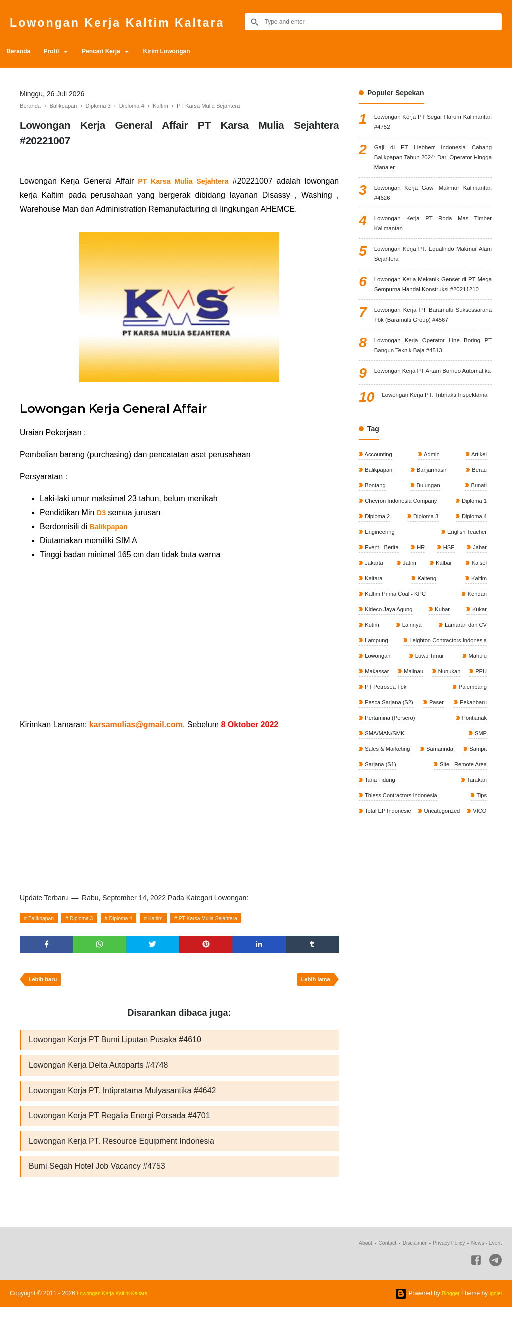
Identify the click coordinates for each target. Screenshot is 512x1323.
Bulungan (428, 571)
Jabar (478, 638)
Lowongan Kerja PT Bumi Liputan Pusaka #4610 (115, 1046)
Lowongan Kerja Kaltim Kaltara (142, 21)
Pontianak (378, 839)
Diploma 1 (472, 588)
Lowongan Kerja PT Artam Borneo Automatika (433, 440)
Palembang (471, 789)
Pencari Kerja (119, 51)
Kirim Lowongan (193, 51)
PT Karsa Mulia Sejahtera (238, 918)
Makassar (377, 772)
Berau (478, 555)
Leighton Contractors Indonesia (444, 739)
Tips (370, 923)
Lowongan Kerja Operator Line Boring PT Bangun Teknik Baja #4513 (433, 405)
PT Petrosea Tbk (416, 789)
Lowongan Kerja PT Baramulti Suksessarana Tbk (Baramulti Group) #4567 (433, 364)
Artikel (478, 538)
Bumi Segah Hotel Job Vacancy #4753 (97, 1181)
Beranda (22, 51)
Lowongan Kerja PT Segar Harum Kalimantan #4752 (433, 124)
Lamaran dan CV (463, 722)
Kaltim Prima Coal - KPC (397, 689)
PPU (371, 789)
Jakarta (374, 655)
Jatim (410, 655)
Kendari (475, 689)
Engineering (380, 622)
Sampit (374, 873)
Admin (431, 538)
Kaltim (176, 918)
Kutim (372, 722)
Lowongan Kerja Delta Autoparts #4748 (98, 1073)
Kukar (478, 705)
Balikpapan (45, 918)
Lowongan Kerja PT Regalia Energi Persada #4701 (119, 1127)
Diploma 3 (91, 918)
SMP (479, 839)
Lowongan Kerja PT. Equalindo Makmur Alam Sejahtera (433, 276)
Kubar (443, 705)
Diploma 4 (136, 918)
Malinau (426, 772)
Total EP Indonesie (461, 923)
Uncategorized (384, 940)
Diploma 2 (378, 605)
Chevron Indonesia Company (403, 588)
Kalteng (427, 672)
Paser (478, 806)
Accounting (379, 538)
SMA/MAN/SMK (432, 839)
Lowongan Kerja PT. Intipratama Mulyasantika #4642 (122, 1100)
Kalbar (443, 655)
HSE (449, 638)
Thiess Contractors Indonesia (447, 906)
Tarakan (375, 906)
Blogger (447, 1308)
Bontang (376, 571)
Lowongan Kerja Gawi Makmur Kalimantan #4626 (433, 206)
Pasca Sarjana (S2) (390, 806)
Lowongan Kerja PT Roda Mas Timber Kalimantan (433, 241)
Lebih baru (45, 983)
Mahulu (476, 756)
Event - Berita (383, 638)
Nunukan (474, 772)
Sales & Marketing (389, 856)
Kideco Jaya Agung (390, 705)
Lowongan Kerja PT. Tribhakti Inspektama (437, 475)
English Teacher (465, 622)
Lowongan (378, 756)
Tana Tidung (469, 890)
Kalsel (478, 655)
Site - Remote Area (390, 890)
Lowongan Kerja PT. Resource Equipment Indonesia (121, 1154)
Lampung (377, 739)
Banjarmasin (432, 555)
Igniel (495, 1308)
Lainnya (410, 722)
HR (421, 638)
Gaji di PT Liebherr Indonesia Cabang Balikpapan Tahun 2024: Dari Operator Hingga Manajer (433, 165)
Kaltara (374, 672)
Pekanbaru (379, 823)
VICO (424, 940)
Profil (62, 51)
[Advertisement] (179, 640)
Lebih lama (313, 983)
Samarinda (471, 856)
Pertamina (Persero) (459, 823)
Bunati (477, 571)
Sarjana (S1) (469, 873)
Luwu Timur (429, 756)
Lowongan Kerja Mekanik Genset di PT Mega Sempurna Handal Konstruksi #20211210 (433, 317)
